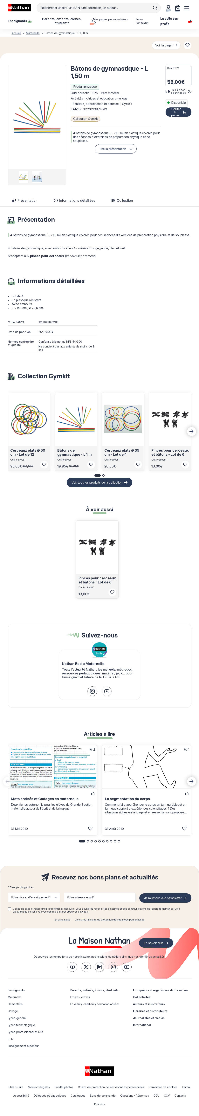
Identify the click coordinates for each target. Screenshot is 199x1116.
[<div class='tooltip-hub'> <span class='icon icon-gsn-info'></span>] (189, 91)
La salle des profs (175, 21)
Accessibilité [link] (21, 1095)
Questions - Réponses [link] (134, 1095)
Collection (122, 200)
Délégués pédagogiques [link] (50, 1095)
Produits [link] (99, 1104)
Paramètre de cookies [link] (163, 1087)
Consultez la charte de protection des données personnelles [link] (109, 919)
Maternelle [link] (14, 997)
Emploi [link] (186, 1087)
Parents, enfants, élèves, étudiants (94, 990)
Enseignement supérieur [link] (23, 1045)
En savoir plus (62, 919)
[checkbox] (9, 909)
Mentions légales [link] (39, 1087)
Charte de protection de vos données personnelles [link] (111, 1087)
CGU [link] (156, 1095)
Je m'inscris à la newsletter (163, 898)
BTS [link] (10, 1039)
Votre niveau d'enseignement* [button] (31, 897)
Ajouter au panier (175, 112)
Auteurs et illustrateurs (149, 1004)
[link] (92, 691)
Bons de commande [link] (103, 1095)
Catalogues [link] (78, 1095)
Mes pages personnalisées (110, 21)
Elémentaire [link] (15, 1004)
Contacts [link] (180, 1095)
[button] (37, 117)
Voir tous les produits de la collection (97, 482)
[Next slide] (191, 431)
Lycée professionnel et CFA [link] (25, 1032)
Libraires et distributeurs (150, 1011)
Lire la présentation (113, 149)
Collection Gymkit (85, 119)
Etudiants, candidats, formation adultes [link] (95, 1004)
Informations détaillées (74, 200)
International (142, 1025)
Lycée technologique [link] (21, 1025)
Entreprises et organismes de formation (160, 990)
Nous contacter (142, 21)
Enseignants (16, 990)
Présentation (25, 200)
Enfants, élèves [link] (80, 997)
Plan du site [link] (16, 1087)
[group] (23, 177)
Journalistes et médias (149, 1018)
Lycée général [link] (17, 1018)
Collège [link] (13, 1011)
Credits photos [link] (63, 1087)
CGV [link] (167, 1095)
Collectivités (141, 997)
